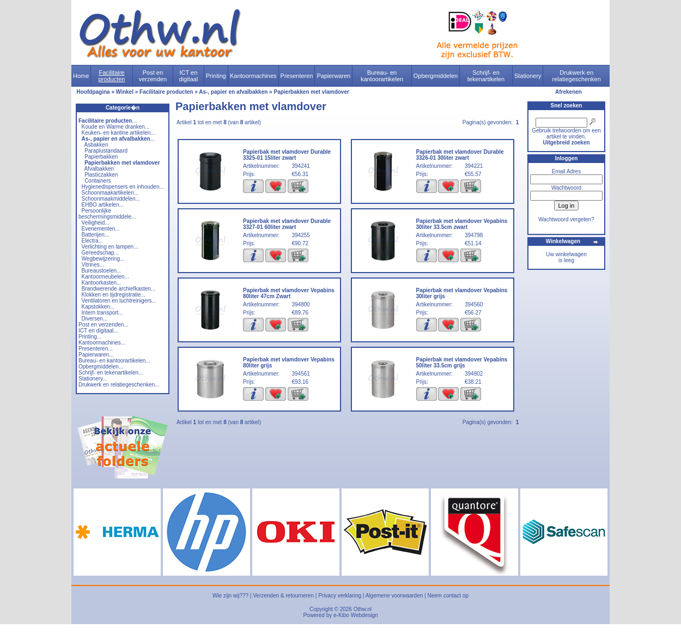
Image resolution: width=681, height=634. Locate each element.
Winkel (124, 92)
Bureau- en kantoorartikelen (382, 75)
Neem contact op (448, 596)
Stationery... (92, 379)
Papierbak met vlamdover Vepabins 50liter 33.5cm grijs (462, 363)
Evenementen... (101, 229)
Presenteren (297, 76)
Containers (97, 181)
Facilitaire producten (111, 75)
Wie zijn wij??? (230, 596)
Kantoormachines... (101, 343)
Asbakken (96, 145)
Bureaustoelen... (101, 271)
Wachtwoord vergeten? (566, 219)
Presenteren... (95, 349)
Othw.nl (363, 609)
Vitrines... (93, 265)
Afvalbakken (99, 169)
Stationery (528, 76)
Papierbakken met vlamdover (311, 92)
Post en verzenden (153, 75)
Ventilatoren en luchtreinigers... (119, 301)
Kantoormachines (253, 76)
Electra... (92, 241)
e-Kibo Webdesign (355, 615)
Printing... (89, 337)
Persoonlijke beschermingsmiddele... (107, 214)
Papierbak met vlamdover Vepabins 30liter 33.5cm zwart (462, 224)
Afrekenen (568, 92)
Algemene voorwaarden (394, 596)
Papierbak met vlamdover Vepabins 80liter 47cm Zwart (289, 293)
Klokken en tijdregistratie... (113, 295)
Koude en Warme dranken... (116, 127)
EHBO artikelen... (103, 205)
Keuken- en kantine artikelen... (118, 133)
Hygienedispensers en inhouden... (123, 187)
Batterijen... (96, 235)
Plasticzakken (101, 175)
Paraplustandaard (105, 151)
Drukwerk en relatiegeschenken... (118, 385)
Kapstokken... (98, 307)
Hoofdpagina (93, 92)
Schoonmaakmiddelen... (111, 199)
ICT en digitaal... (98, 331)
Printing (216, 76)
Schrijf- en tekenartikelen (486, 75)
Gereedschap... (100, 253)
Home (81, 76)
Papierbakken (101, 157)
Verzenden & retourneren (283, 596)
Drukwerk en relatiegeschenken (576, 75)
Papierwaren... (95, 355)
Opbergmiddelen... (100, 367)
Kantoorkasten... (101, 283)
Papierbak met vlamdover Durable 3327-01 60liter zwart (287, 224)
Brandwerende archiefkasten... (119, 289)
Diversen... (95, 319)
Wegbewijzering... (103, 259)
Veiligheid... (96, 223)
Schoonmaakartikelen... (110, 193)
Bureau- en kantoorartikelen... (114, 361)
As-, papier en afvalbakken (233, 92)
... (107, 121)
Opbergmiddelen (436, 76)
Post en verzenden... (103, 325)
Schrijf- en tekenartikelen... (110, 373)
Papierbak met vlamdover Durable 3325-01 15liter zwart (287, 155)
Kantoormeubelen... (105, 277)
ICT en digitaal (188, 75)
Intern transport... (102, 313)
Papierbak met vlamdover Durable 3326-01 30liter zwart (460, 155)
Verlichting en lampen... (110, 247)
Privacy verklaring (339, 596)
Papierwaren (333, 76)
